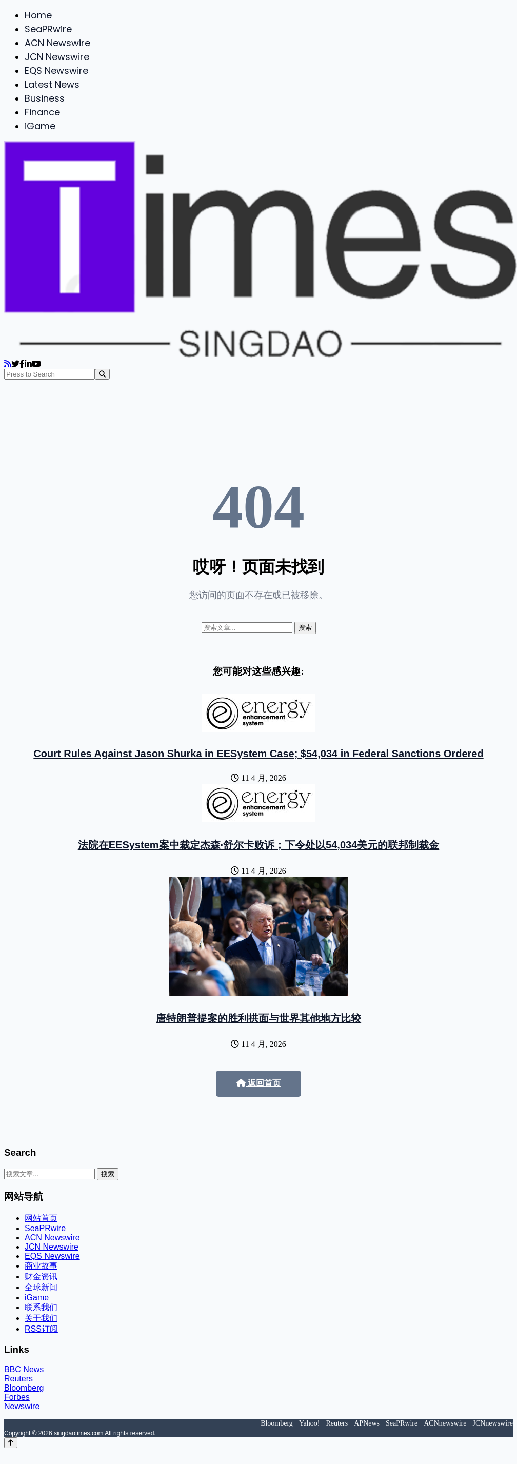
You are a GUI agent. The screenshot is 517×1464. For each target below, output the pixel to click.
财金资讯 (41, 1276)
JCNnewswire (492, 1423)
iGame (40, 126)
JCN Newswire (57, 56)
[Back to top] (10, 1442)
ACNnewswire (445, 1423)
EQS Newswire (56, 70)
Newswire (21, 1406)
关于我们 (41, 1318)
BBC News (24, 1369)
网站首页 (41, 1218)
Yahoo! (309, 1423)
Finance (42, 112)
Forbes (17, 1397)
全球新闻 (41, 1287)
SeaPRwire (48, 29)
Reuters (18, 1378)
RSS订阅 (41, 1328)
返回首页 (258, 1083)
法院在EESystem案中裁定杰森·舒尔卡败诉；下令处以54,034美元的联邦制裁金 (259, 844)
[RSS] (7, 364)
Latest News (52, 84)
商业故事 (41, 1265)
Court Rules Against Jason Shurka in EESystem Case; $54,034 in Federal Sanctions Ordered (258, 753)
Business (45, 98)
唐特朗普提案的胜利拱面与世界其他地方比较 (258, 1018)
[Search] (102, 374)
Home (38, 15)
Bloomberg (24, 1387)
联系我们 (41, 1307)
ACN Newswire (57, 42)
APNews (367, 1423)
